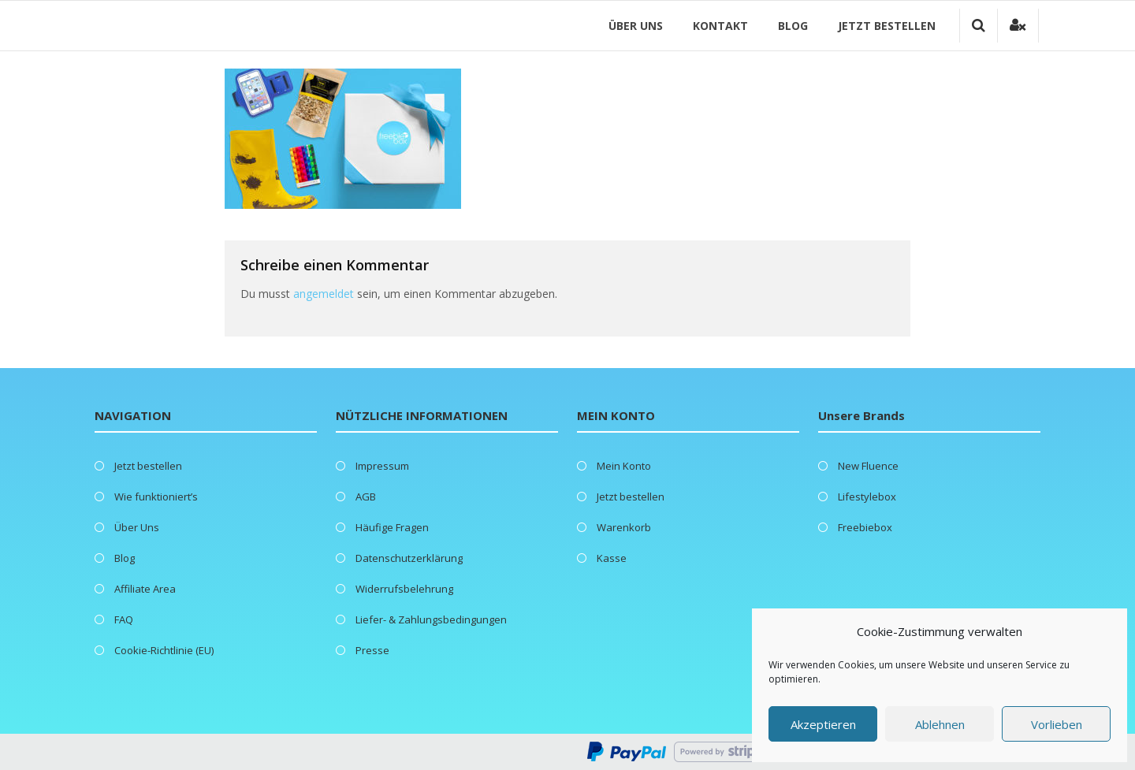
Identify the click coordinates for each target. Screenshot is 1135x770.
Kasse (612, 558)
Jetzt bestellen (888, 25)
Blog (794, 25)
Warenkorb (624, 527)
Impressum (382, 466)
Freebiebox (865, 527)
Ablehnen (940, 724)
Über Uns (637, 25)
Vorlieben (1056, 724)
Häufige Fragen (392, 527)
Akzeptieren (823, 724)
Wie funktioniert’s (156, 496)
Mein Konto (624, 466)
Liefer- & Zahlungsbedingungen (431, 619)
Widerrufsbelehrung (404, 589)
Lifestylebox (867, 496)
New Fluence (868, 466)
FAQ (123, 619)
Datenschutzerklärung (409, 558)
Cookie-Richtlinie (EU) (164, 650)
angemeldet (323, 293)
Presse (372, 650)
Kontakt (722, 25)
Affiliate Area (145, 589)
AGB (365, 496)
